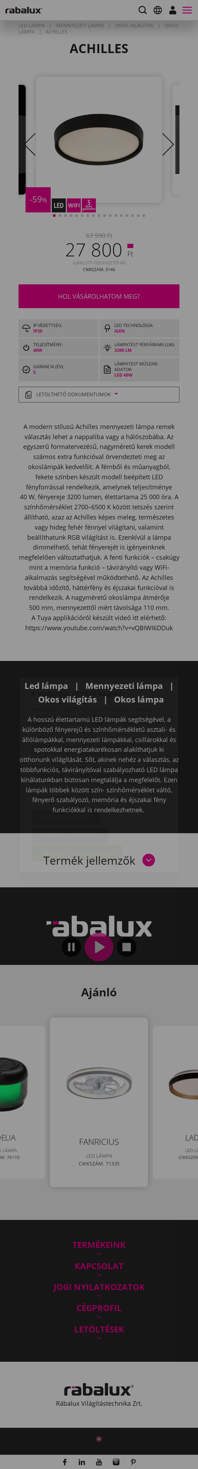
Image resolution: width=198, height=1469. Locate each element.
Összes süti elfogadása (77, 812)
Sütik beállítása (66, 777)
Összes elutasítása (70, 795)
